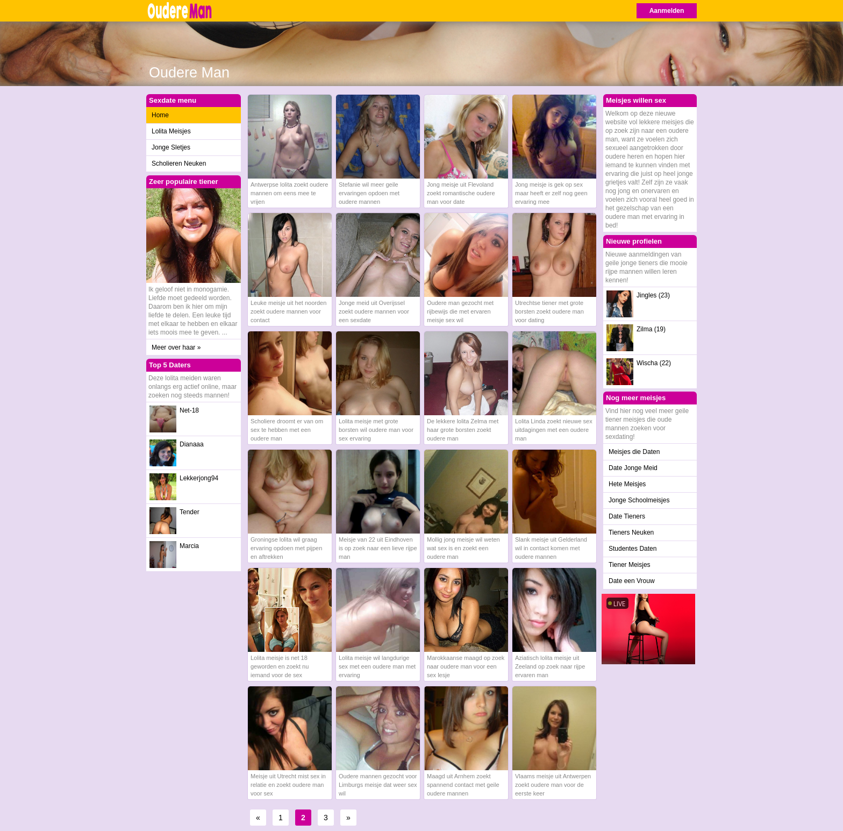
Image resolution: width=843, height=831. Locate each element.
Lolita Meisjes (171, 131)
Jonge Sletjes (171, 147)
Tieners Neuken (631, 532)
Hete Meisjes (627, 484)
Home (160, 115)
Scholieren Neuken (179, 163)
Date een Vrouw (632, 581)
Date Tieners (627, 516)
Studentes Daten (632, 548)
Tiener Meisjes (630, 565)
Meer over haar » (176, 347)
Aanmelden (666, 11)
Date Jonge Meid (633, 468)
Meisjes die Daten (634, 452)
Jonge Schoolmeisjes (639, 500)
